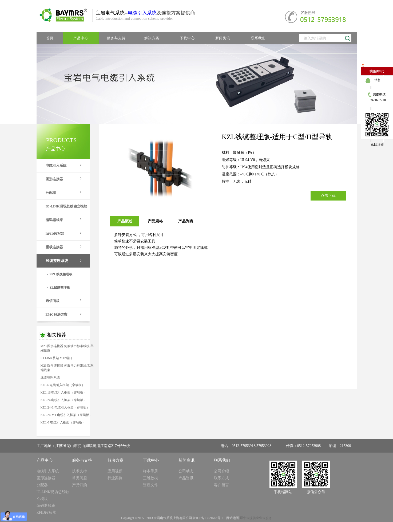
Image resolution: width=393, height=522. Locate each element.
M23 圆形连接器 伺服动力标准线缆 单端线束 (67, 348)
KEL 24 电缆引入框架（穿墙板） (64, 400)
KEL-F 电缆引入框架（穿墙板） (63, 422)
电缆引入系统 (142, 12)
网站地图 (232, 518)
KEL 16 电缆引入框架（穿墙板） (64, 392)
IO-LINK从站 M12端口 (56, 358)
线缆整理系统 (50, 377)
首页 (50, 38)
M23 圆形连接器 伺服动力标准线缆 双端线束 (67, 368)
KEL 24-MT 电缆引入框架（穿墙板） (67, 415)
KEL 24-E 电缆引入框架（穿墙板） (65, 407)
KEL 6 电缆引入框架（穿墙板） (63, 385)
